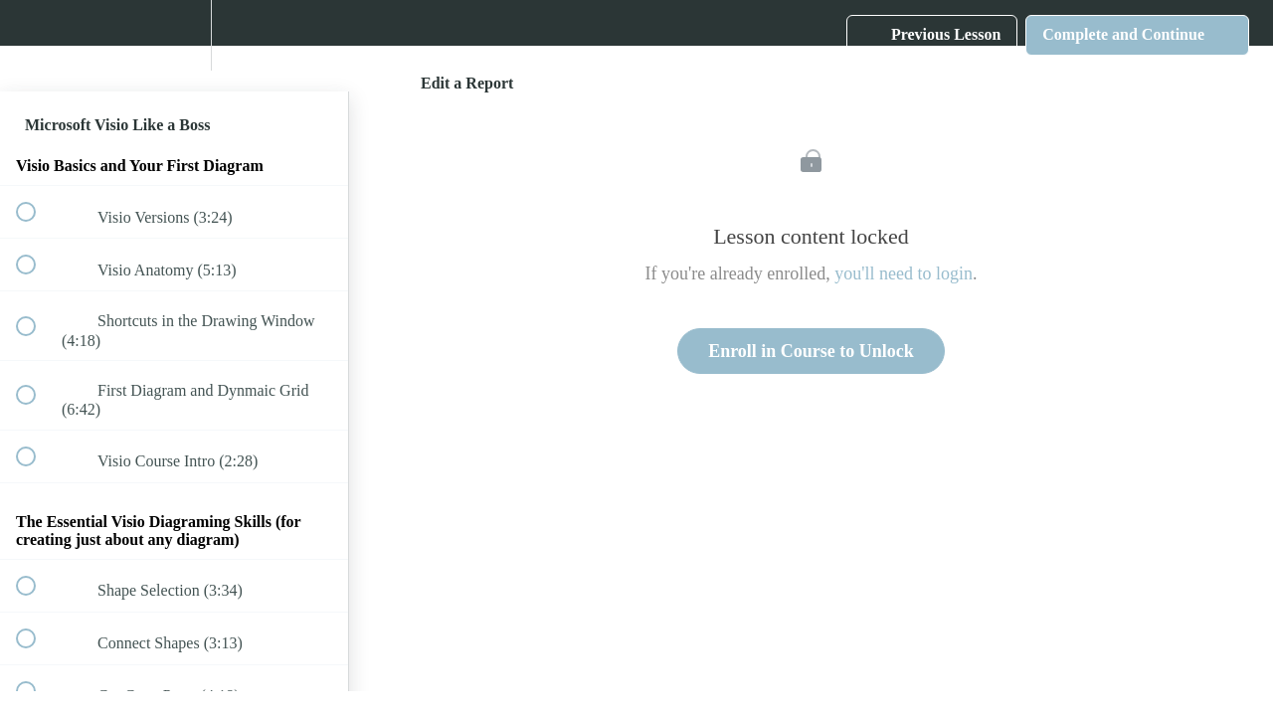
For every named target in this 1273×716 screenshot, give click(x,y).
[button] (931, 35)
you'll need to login (903, 273)
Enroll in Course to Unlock (811, 351)
